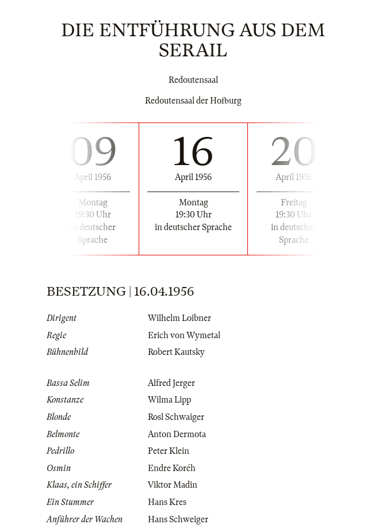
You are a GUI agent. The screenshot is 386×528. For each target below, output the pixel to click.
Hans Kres (167, 502)
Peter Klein (168, 451)
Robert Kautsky (176, 352)
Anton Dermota (177, 434)
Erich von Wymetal (184, 335)
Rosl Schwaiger (176, 417)
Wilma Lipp (169, 399)
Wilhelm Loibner (179, 318)
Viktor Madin (172, 484)
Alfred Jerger (171, 383)
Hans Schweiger (178, 519)
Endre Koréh (172, 468)
